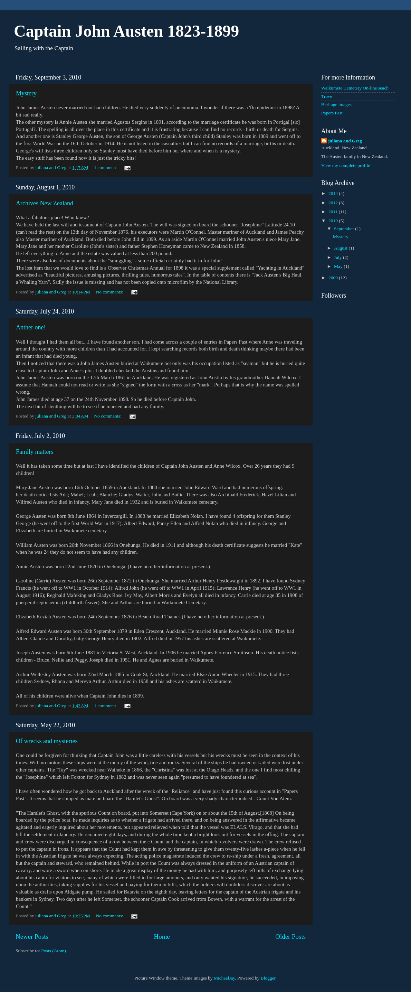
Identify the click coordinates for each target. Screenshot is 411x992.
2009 (333, 277)
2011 (333, 211)
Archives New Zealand (44, 203)
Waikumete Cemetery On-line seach (355, 88)
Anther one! (31, 327)
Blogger (268, 978)
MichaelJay (224, 978)
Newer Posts (32, 936)
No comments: (110, 291)
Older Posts (290, 936)
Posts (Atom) (53, 950)
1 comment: (105, 167)
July (338, 257)
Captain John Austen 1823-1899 (126, 31)
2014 (333, 193)
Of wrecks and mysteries (46, 741)
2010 (333, 220)
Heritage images (336, 104)
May (339, 266)
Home (162, 936)
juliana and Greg (345, 140)
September (344, 228)
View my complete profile (345, 165)
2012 (333, 202)
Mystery (26, 93)
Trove (326, 96)
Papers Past (332, 112)
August (341, 248)
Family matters (34, 451)
